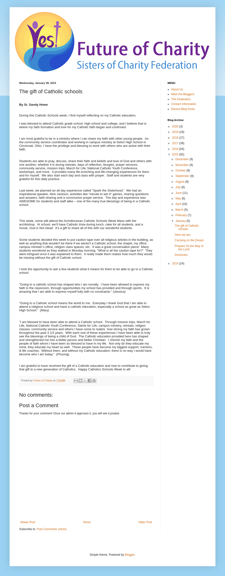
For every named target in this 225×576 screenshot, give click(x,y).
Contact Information (183, 104)
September (182, 176)
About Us (177, 89)
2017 (175, 143)
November (182, 165)
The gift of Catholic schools (187, 227)
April (178, 204)
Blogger (130, 554)
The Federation (181, 99)
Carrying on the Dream (189, 240)
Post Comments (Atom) (52, 529)
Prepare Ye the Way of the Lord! (189, 247)
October (180, 170)
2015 (175, 154)
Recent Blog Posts (183, 109)
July (178, 187)
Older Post (145, 522)
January (180, 221)
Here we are (182, 234)
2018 (175, 137)
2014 (175, 263)
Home (87, 522)
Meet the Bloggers (182, 94)
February (181, 215)
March (179, 209)
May (178, 198)
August (180, 181)
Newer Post (27, 522)
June (178, 193)
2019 (175, 132)
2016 (175, 149)
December (182, 159)
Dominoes (181, 255)
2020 (175, 126)
